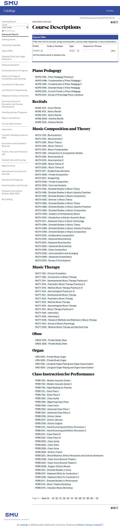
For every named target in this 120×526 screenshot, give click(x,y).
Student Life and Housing (14, 160)
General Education (10, 65)
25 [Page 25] (76, 498)
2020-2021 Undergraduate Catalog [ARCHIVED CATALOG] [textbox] (97, 18)
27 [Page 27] (84, 498)
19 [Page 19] (53, 498)
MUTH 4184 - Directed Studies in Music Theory (57, 188)
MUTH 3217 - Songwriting (47, 178)
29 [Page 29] (91, 498)
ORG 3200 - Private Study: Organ (50, 360)
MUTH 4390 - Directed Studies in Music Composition (60, 231)
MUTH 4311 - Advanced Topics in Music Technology (59, 221)
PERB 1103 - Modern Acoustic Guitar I (53, 380)
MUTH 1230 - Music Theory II (49, 145)
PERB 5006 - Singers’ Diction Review (52, 466)
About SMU (7, 50)
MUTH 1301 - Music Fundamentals (51, 149)
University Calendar (11, 45)
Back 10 (45, 498)
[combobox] (100, 18)
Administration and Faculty (15, 185)
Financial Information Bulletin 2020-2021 (12, 192)
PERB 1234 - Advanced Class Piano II (52, 412)
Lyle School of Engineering (14, 90)
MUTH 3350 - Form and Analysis (50, 185)
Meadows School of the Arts (15, 95)
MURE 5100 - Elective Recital (49, 122)
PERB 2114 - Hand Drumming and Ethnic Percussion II (60, 430)
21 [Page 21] (60, 498)
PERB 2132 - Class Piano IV (48, 437)
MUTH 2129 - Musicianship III (49, 156)
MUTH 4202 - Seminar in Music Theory (53, 199)
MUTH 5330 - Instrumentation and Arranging (56, 253)
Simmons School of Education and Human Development (12, 104)
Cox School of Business (13, 84)
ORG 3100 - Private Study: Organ (50, 356)
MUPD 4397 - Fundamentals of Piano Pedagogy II (58, 84)
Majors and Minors (11, 118)
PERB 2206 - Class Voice (47, 448)
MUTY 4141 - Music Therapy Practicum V (54, 309)
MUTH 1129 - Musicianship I (48, 135)
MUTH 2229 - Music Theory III (49, 163)
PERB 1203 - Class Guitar (47, 398)
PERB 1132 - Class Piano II (47, 394)
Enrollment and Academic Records (14, 144)
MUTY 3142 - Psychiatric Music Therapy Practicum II (60, 284)
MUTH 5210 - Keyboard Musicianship (53, 242)
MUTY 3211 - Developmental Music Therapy (55, 294)
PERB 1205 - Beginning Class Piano (52, 401)
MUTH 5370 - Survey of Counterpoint (52, 260)
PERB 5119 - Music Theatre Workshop (53, 484)
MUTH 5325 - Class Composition (51, 249)
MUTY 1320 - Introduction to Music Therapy (56, 277)
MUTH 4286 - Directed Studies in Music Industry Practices (63, 206)
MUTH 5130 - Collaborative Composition (54, 235)
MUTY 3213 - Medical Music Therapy (52, 302)
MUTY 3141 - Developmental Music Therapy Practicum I (61, 280)
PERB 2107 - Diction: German (49, 419)
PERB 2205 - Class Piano (47, 444)
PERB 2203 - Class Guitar (47, 441)
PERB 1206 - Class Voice (47, 405)
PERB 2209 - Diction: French (48, 452)
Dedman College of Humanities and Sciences (14, 77)
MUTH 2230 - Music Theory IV (49, 167)
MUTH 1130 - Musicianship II (49, 138)
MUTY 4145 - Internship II (47, 316)
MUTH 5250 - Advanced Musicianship (53, 246)
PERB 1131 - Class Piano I (47, 391)
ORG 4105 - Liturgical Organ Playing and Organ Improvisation (64, 363)
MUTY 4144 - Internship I (47, 312)
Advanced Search (10, 34)
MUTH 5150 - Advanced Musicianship (53, 238)
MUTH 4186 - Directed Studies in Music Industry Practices (63, 192)
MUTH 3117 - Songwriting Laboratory (52, 171)
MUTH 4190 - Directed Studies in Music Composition (60, 196)
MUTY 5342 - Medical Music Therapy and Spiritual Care (61, 327)
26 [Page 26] (80, 498)
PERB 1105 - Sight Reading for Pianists (53, 387)
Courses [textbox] (4, 25)
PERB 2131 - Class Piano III (48, 434)
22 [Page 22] (64, 498)
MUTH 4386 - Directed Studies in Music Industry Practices (63, 228)
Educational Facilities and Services (14, 172)
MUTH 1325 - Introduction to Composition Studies (59, 153)
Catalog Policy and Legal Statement (13, 57)
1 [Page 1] (38, 498)
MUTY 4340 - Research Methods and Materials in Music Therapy (66, 319)
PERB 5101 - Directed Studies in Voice (53, 469)
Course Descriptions (11, 123)
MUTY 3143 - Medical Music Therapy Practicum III (59, 287)
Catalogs (9, 11)
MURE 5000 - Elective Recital (49, 118)
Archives (109, 10)
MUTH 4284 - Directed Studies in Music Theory (57, 203)
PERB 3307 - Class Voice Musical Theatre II (56, 462)
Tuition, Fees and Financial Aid (14, 153)
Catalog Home (8, 39)
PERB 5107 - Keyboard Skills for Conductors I (56, 473)
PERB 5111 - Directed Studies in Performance (56, 480)
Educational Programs (12, 179)
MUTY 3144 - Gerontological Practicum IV (55, 291)
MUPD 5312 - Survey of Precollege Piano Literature (59, 94)
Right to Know (8, 165)
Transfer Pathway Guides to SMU (15, 136)
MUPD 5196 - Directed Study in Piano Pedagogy (57, 87)
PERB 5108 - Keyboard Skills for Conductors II (57, 477)
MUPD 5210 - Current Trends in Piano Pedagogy (57, 91)
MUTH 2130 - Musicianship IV (49, 160)
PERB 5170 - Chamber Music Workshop (54, 487)
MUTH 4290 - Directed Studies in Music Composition (60, 210)
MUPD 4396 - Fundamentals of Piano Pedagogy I (58, 80)
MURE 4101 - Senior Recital (48, 111)
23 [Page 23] (68, 498)
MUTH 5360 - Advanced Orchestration (53, 256)
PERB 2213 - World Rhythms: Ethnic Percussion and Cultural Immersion (69, 455)
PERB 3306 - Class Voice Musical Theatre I (55, 459)
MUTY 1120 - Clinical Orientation (50, 273)
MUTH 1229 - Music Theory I (48, 142)
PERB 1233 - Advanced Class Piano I (52, 409)
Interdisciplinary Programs (14, 112)
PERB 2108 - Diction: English (48, 423)
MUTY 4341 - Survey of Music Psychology (55, 323)
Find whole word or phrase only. (50, 55)
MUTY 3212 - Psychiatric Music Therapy (54, 298)
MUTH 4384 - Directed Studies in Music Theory (57, 224)
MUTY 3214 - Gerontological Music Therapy (55, 305)
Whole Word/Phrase (9, 31)
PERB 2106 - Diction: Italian (48, 416)
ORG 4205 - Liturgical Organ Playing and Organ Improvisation (64, 367)
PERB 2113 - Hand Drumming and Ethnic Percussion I (60, 427)
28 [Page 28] (88, 498)
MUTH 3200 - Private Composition (51, 174)
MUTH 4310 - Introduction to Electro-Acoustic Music (60, 217)
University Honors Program (15, 70)
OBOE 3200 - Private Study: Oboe (51, 343)
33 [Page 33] (97, 498)
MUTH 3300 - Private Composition (51, 181)
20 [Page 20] (57, 498)
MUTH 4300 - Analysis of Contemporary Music (57, 213)
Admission (7, 129)
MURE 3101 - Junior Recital (48, 107)
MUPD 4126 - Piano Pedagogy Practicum (54, 77)
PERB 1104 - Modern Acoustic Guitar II (53, 384)
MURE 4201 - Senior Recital (48, 115)
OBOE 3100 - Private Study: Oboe (51, 340)
